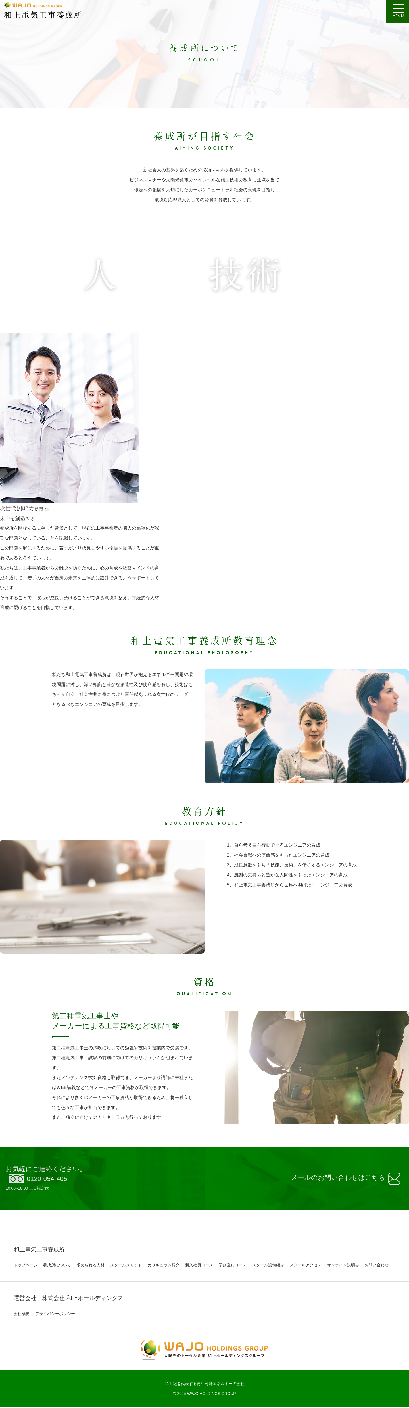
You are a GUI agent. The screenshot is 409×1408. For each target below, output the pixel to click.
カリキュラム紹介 (164, 1266)
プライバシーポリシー (55, 1314)
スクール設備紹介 (268, 1266)
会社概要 (22, 1314)
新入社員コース (199, 1266)
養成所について (57, 1266)
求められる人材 (91, 1266)
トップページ (25, 1266)
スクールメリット (126, 1266)
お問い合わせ (377, 1266)
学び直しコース (233, 1266)
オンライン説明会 (343, 1266)
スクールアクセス (306, 1266)
